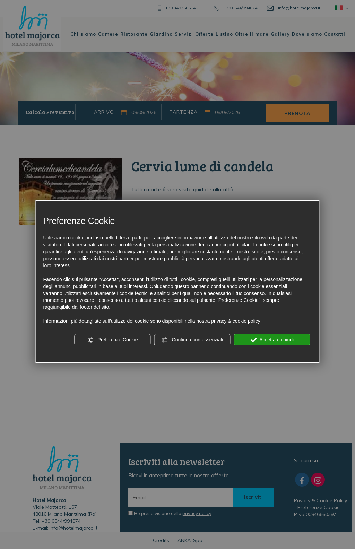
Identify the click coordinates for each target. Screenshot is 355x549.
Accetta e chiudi (272, 340)
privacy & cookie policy (235, 321)
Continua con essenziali (192, 340)
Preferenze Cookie (112, 340)
